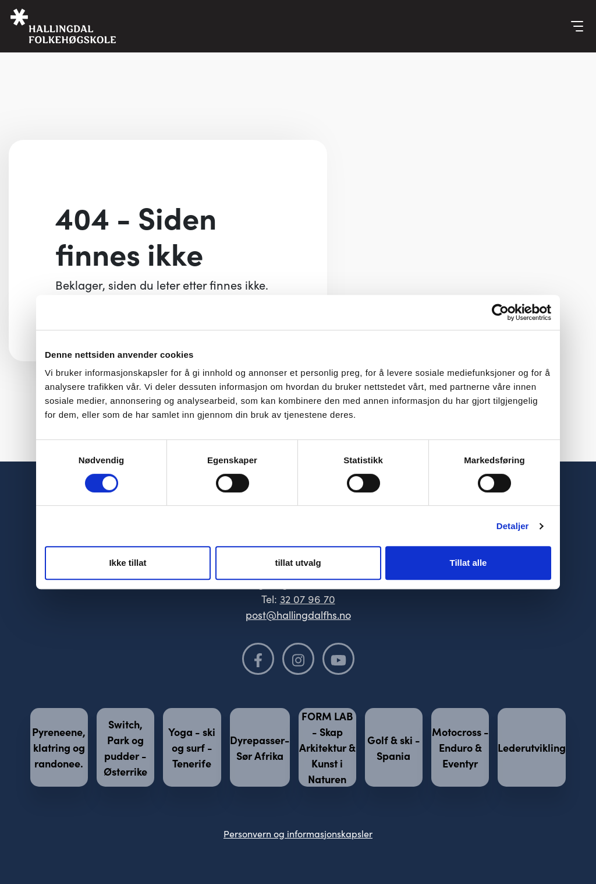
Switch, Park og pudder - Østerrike (125, 748)
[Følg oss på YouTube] (338, 659)
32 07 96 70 (307, 598)
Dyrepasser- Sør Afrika (260, 747)
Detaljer (512, 526)
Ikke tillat (127, 563)
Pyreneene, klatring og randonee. (59, 747)
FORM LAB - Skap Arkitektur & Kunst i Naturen (327, 747)
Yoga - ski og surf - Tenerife (191, 747)
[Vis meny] (577, 26)
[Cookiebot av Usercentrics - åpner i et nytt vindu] (500, 312)
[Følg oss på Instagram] (298, 659)
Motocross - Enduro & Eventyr (460, 747)
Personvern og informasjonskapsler (298, 833)
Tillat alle (468, 563)
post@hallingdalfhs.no (298, 614)
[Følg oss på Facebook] (258, 659)
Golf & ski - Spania (393, 747)
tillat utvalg (298, 563)
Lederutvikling (532, 747)
